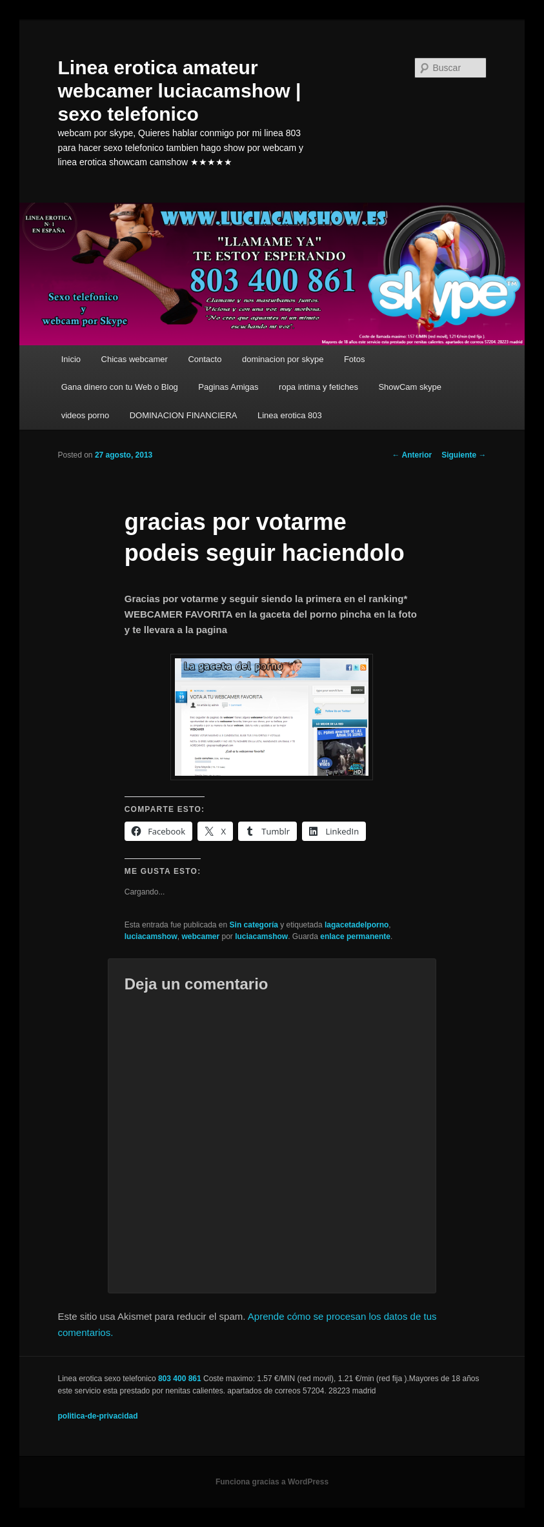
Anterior (412, 455)
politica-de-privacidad (98, 1416)
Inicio (71, 359)
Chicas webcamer (134, 359)
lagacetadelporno (356, 924)
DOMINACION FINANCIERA (183, 415)
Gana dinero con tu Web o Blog (119, 387)
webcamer (200, 936)
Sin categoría (254, 924)
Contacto (204, 359)
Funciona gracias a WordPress (272, 1481)
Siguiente (463, 455)
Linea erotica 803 (289, 415)
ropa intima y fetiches (318, 387)
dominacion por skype (282, 359)
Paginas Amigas (228, 387)
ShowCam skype (409, 387)
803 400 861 (179, 1378)
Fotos (354, 359)
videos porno (85, 415)
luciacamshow (151, 936)
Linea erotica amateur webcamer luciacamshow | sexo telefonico (179, 91)
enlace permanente (355, 936)
